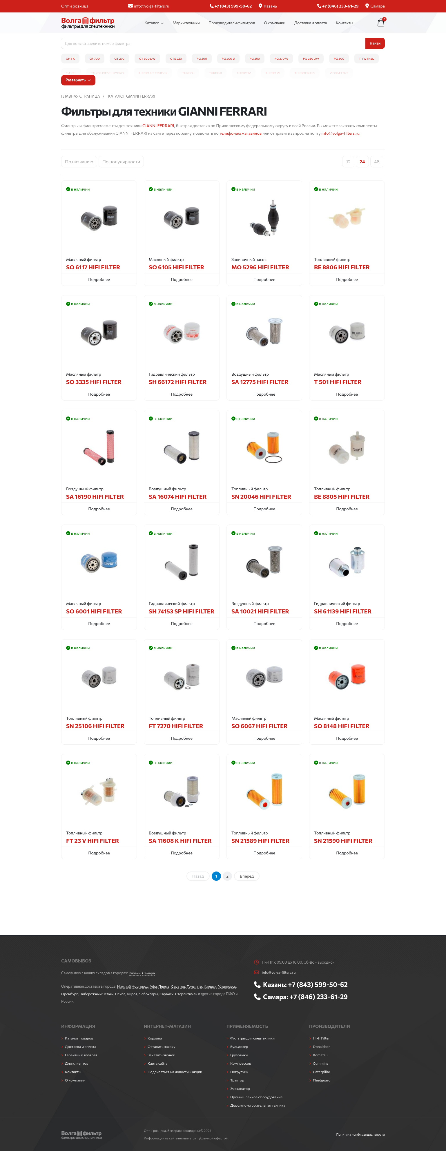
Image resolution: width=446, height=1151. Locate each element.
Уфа (153, 986)
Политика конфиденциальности (360, 1134)
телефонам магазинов (240, 133)
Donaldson (322, 1046)
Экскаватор (240, 1088)
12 (348, 161)
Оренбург (69, 993)
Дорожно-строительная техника (258, 1105)
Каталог (151, 22)
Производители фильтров (232, 22)
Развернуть (78, 80)
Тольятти (195, 986)
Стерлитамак (187, 993)
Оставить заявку (162, 1046)
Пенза (120, 993)
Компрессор (240, 1063)
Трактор (237, 1080)
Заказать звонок (161, 1055)
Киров (132, 993)
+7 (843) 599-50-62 (318, 984)
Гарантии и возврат (81, 1055)
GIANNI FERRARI (158, 125)
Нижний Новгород (133, 986)
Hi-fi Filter (321, 1038)
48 (377, 161)
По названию (79, 161)
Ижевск (211, 986)
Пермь (164, 986)
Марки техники (186, 22)
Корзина (155, 1038)
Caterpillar (322, 1071)
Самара (375, 5)
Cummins (321, 1063)
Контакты (344, 22)
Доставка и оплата (310, 22)
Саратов (179, 986)
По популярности (121, 161)
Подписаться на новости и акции (175, 1071)
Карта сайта (158, 1063)
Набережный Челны (96, 993)
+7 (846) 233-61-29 (318, 997)
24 (362, 161)
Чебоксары (149, 993)
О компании (274, 22)
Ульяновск (228, 986)
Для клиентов (76, 1063)
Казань (268, 5)
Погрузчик (239, 1071)
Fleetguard (322, 1080)
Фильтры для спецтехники (252, 1038)
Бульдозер (239, 1046)
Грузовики (239, 1055)
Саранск (167, 993)
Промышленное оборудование (256, 1097)
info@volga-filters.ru (148, 5)
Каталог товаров (79, 1038)
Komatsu (320, 1055)
